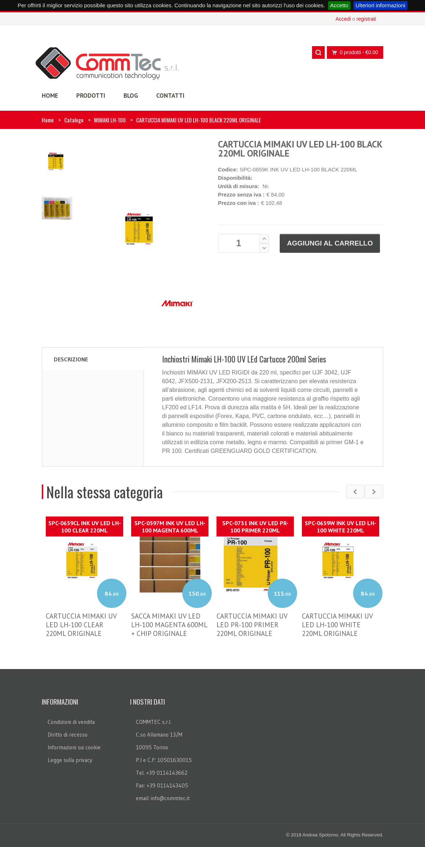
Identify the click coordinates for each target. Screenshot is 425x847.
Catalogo (74, 120)
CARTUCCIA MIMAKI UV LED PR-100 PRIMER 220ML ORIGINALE (251, 625)
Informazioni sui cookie (74, 747)
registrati (366, 19)
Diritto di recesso (68, 734)
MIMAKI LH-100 (110, 120)
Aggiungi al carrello (330, 243)
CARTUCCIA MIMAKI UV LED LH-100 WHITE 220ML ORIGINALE (337, 625)
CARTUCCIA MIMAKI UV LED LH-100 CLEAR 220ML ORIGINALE (81, 625)
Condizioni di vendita (71, 721)
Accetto (339, 5)
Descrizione (71, 359)
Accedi (343, 19)
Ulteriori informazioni (380, 5)
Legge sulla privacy (70, 760)
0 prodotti (353, 52)
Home (48, 120)
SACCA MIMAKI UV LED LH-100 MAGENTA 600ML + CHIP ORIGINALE (169, 625)
